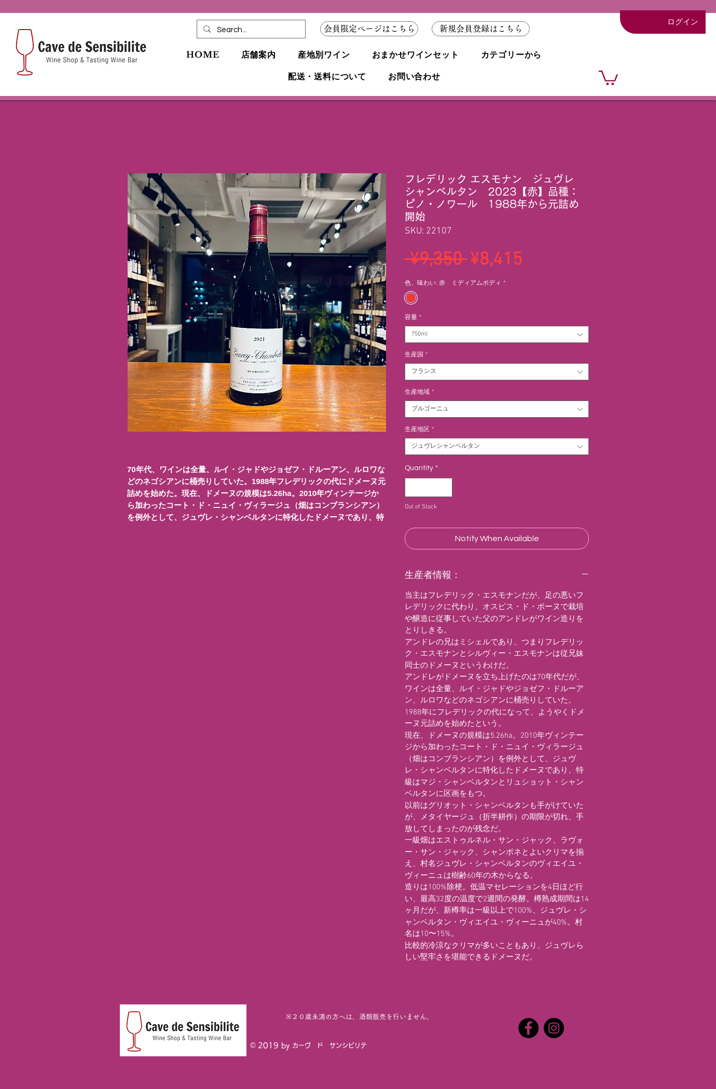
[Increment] (444, 487)
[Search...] (250, 29)
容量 (413, 317)
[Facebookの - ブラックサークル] (528, 1028)
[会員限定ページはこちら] (369, 28)
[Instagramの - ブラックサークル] (554, 1028)
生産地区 (419, 429)
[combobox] (497, 334)
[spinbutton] (428, 487)
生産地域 (419, 392)
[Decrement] (412, 487)
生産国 (416, 355)
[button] (481, 28)
